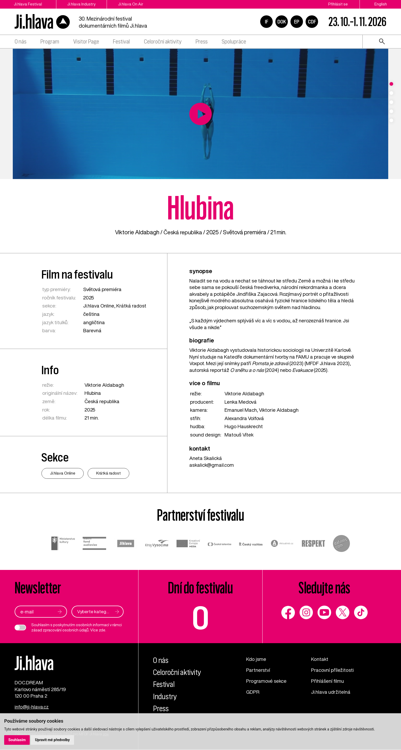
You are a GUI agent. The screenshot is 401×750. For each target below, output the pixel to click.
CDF (312, 21)
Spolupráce (234, 42)
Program (49, 42)
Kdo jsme (256, 658)
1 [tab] (391, 84)
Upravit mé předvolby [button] (52, 740)
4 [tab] (391, 111)
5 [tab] (391, 120)
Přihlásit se (338, 4)
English (380, 4)
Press (202, 42)
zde (102, 630)
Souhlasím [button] (17, 740)
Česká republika (182, 232)
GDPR (253, 690)
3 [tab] (391, 102)
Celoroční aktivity (162, 42)
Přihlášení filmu (327, 680)
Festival (121, 42)
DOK (281, 21)
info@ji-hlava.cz (32, 707)
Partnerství (258, 669)
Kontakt (319, 658)
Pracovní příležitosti (332, 669)
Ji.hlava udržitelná (331, 690)
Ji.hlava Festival (28, 4)
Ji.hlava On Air (133, 4)
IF (266, 21)
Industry (165, 696)
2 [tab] (391, 93)
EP (296, 21)
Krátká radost (132, 305)
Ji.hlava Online (98, 305)
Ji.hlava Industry (83, 4)
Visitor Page (86, 42)
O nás (20, 42)
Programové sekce (266, 680)
